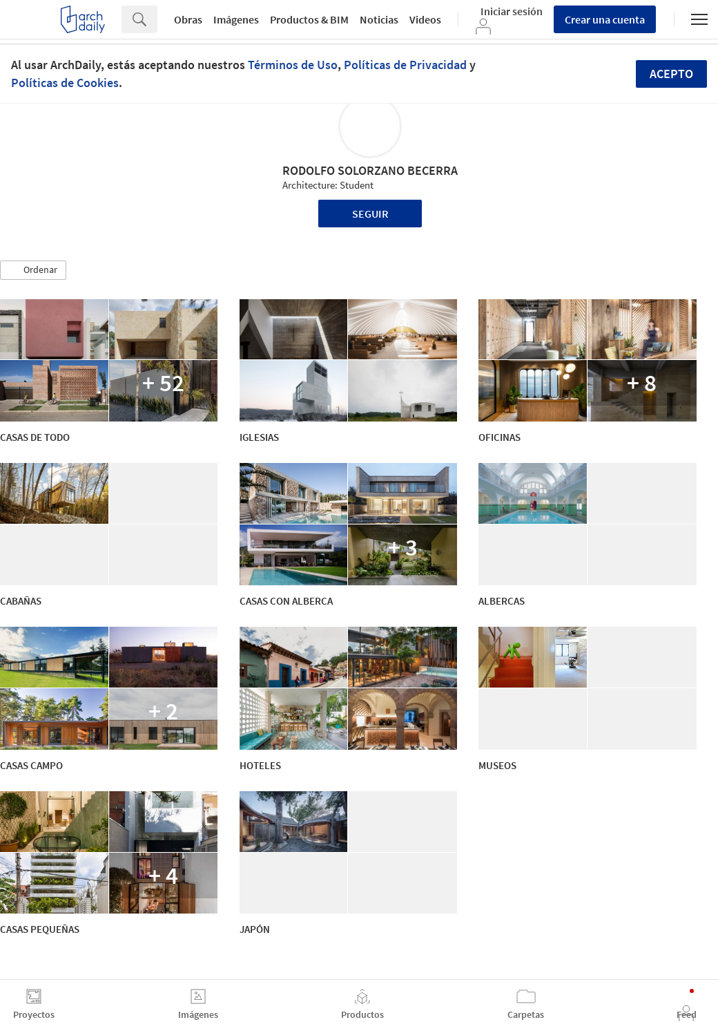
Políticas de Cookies (65, 83)
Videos (425, 19)
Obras (188, 19)
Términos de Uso (293, 65)
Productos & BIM (309, 19)
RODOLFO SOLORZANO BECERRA (370, 170)
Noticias (379, 19)
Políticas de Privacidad (405, 65)
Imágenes (236, 19)
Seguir (370, 213)
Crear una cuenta (605, 19)
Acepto (671, 74)
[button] (33, 270)
